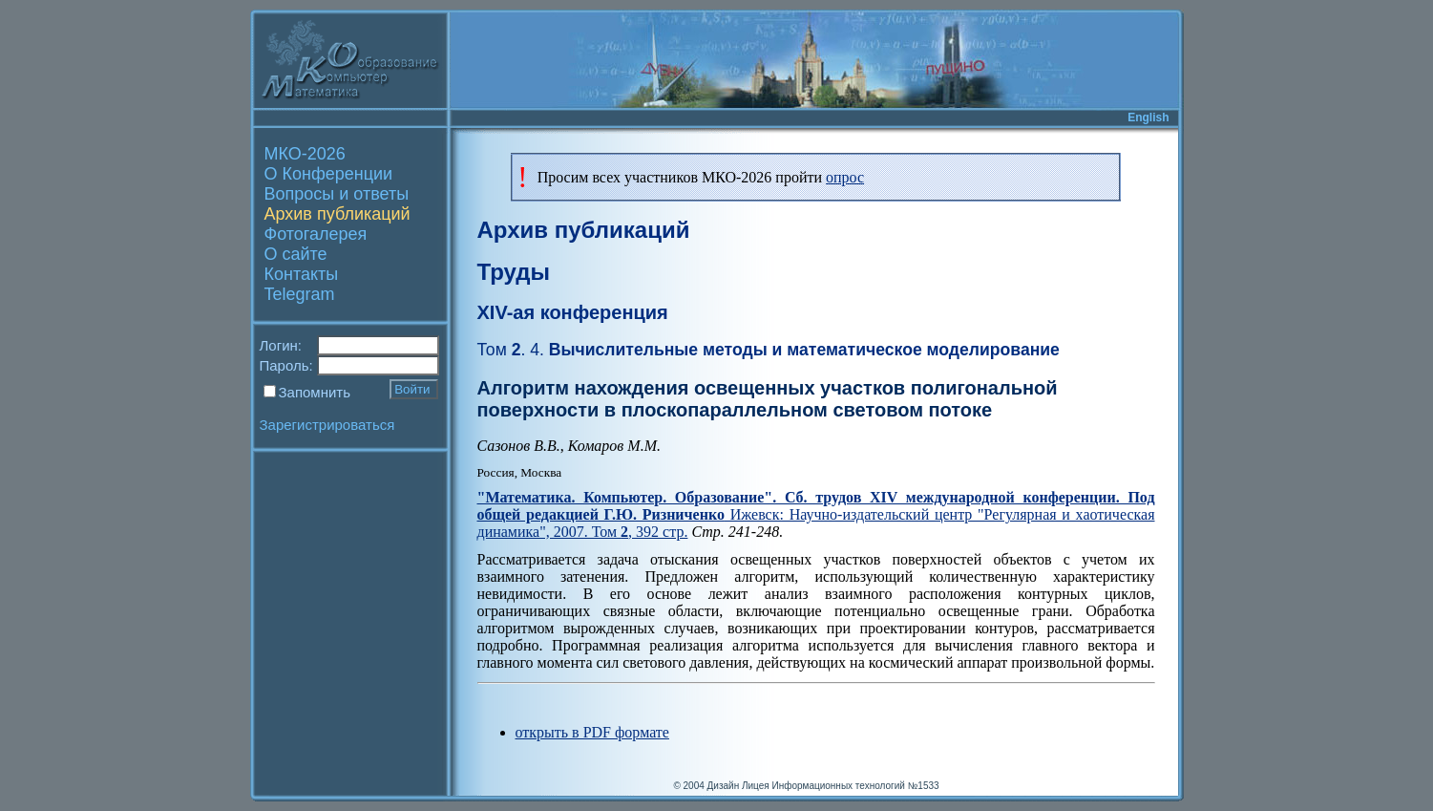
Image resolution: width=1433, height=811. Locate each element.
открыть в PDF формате (592, 732)
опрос (845, 177)
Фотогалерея (316, 234)
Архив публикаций (337, 214)
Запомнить (315, 392)
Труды (514, 272)
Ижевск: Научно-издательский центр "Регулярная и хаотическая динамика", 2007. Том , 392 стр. (816, 514)
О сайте (295, 254)
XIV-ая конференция (572, 312)
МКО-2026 (305, 153)
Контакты (301, 274)
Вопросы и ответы (337, 193)
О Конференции (328, 173)
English (1148, 117)
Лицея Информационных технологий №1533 (840, 785)
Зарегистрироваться (327, 424)
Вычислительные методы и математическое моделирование (768, 349)
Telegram (299, 294)
